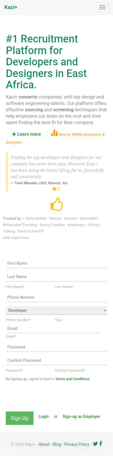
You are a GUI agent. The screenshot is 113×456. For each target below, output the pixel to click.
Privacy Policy (76, 444)
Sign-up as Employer (82, 416)
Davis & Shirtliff (31, 231)
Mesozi (55, 218)
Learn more (26, 134)
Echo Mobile (36, 218)
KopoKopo (76, 225)
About (44, 444)
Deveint (70, 218)
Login (44, 416)
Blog (57, 444)
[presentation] (50, 397)
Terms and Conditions (72, 379)
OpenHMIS (89, 218)
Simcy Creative (52, 225)
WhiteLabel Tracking (20, 225)
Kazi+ (10, 7)
